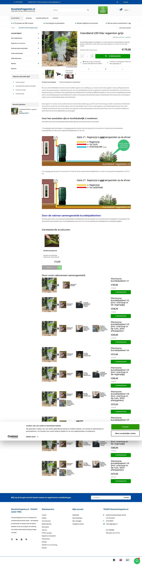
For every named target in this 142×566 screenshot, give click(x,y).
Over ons (44, 532)
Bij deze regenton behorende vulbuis (86, 331)
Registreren (75, 517)
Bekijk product (24, 115)
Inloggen (125, 2)
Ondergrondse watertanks (19, 51)
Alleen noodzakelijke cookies (125, 559)
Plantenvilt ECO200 (73, 287)
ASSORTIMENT (16, 20)
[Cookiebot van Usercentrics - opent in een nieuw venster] (13, 562)
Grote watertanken (17, 56)
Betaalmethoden (46, 526)
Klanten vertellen (42, 20)
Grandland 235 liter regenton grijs (28, 30)
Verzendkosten (46, 523)
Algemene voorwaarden (49, 538)
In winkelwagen (113, 59)
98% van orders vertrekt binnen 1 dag (118, 26)
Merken (13, 66)
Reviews (13, 71)
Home (13, 30)
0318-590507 (18, 2)
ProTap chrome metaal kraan (87, 357)
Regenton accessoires (18, 46)
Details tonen (31, 562)
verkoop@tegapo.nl (111, 526)
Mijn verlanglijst (76, 523)
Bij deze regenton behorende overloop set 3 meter (103, 331)
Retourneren (45, 529)
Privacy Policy (46, 541)
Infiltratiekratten (16, 61)
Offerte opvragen (47, 535)
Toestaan (125, 552)
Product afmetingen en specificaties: (69, 84)
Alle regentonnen (16, 41)
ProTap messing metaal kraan (87, 427)
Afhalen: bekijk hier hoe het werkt (86, 26)
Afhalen (29, 20)
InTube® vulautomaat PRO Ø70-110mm (86, 307)
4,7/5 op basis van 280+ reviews (22, 26)
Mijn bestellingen (77, 520)
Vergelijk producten (78, 526)
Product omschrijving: (49, 84)
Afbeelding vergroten (72, 69)
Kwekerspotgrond (50, 253)
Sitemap (44, 544)
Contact (55, 20)
